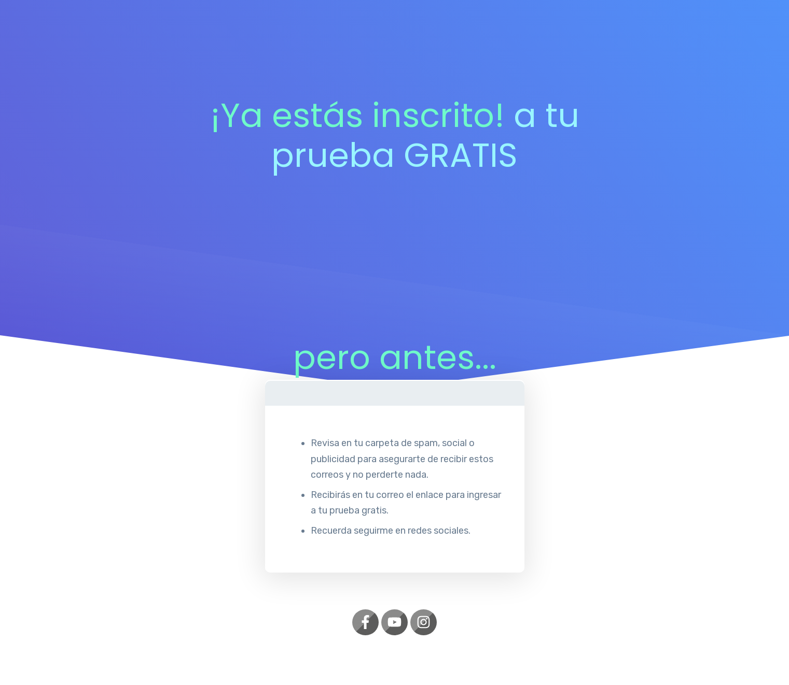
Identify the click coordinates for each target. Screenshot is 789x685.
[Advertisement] (395, 264)
